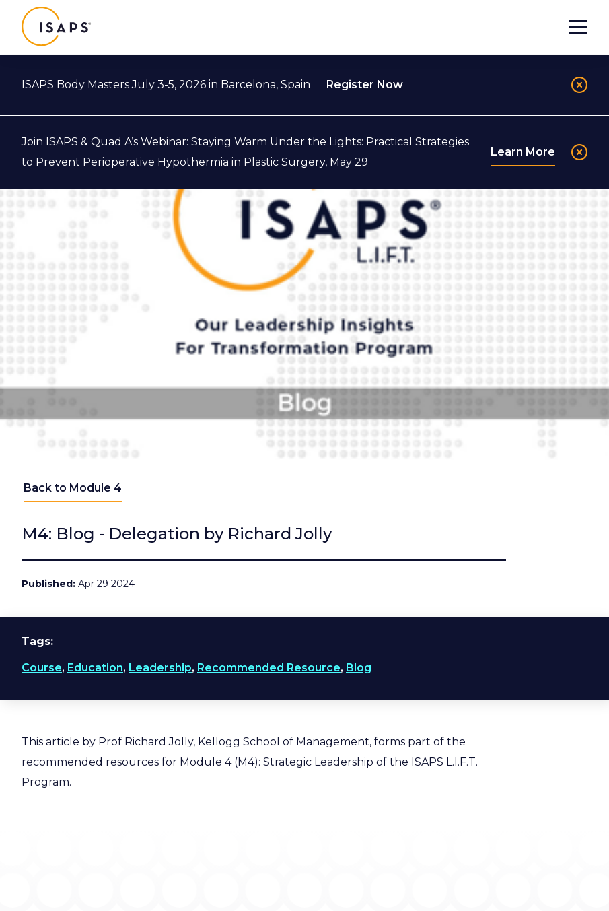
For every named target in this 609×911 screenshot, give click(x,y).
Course (42, 667)
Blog (358, 667)
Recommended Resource (269, 667)
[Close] (579, 85)
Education (95, 667)
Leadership (160, 667)
